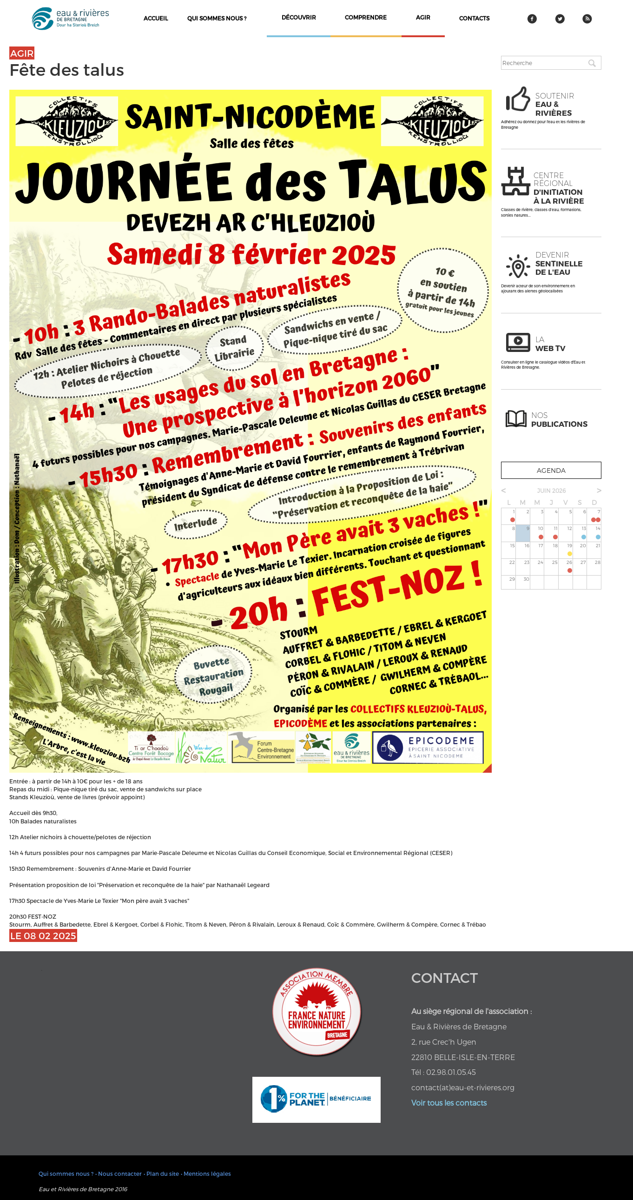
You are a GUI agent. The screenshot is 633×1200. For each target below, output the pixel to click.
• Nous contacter (118, 1173)
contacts (474, 18)
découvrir (299, 17)
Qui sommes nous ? (216, 18)
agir (423, 17)
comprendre (366, 17)
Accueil (156, 18)
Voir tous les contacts (449, 1102)
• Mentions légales (206, 1173)
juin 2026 (551, 490)
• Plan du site (161, 1173)
